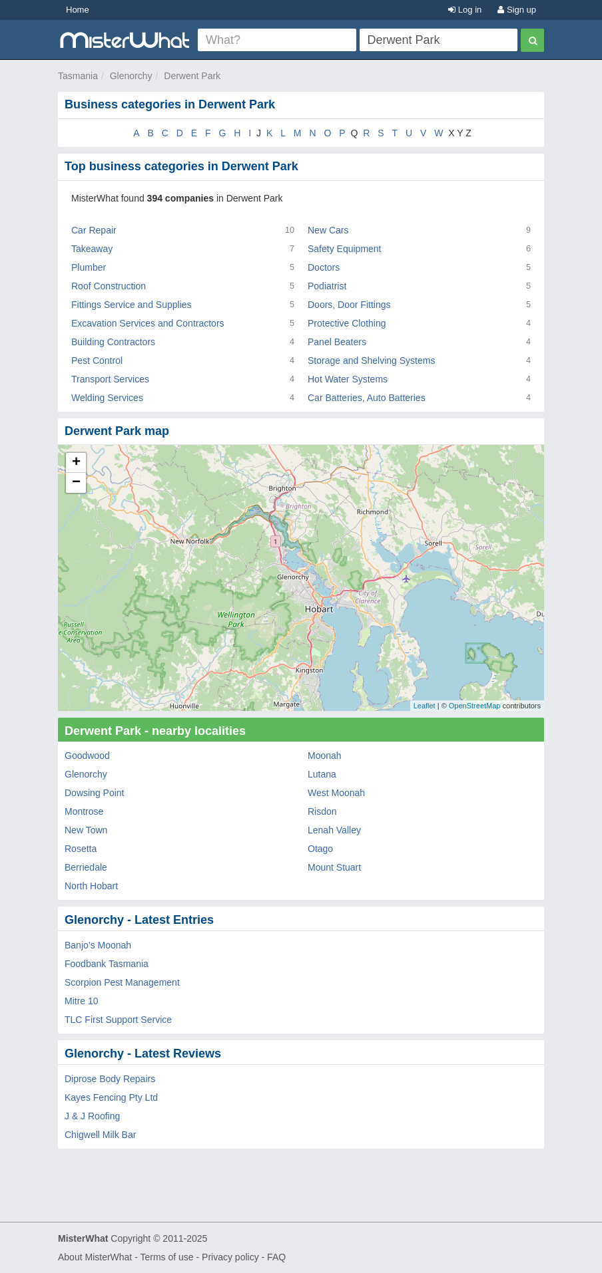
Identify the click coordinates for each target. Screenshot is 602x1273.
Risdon (322, 811)
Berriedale (86, 867)
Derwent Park (192, 76)
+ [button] (76, 463)
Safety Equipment (345, 248)
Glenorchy (131, 76)
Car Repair (94, 230)
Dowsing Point (95, 792)
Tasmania (78, 76)
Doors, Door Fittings (349, 304)
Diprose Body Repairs (110, 1078)
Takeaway (92, 248)
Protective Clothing (347, 323)
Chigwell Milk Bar (100, 1134)
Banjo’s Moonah (98, 945)
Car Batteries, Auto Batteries (367, 397)
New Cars (328, 230)
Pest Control (97, 360)
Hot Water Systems (348, 379)
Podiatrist (327, 286)
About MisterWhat (95, 1257)
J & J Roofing (92, 1116)
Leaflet (425, 706)
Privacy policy (230, 1257)
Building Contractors (113, 342)
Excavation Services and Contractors (147, 323)
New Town (86, 830)
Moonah (325, 755)
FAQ (276, 1257)
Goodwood (87, 755)
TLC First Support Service (118, 1019)
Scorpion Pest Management (122, 982)
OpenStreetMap (475, 706)
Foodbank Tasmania (107, 963)
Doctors (324, 267)
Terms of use (166, 1257)
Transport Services (110, 379)
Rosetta (81, 848)
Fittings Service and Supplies (131, 304)
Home (77, 10)
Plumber (88, 267)
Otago (320, 848)
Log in (464, 10)
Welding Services (107, 397)
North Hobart (91, 886)
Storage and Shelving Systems (371, 360)
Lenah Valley (334, 830)
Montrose (84, 811)
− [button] (76, 483)
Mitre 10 (82, 1001)
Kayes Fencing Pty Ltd (111, 1097)
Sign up (516, 10)
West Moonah (336, 792)
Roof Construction (108, 286)
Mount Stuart (334, 867)
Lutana (322, 774)
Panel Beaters (337, 342)
